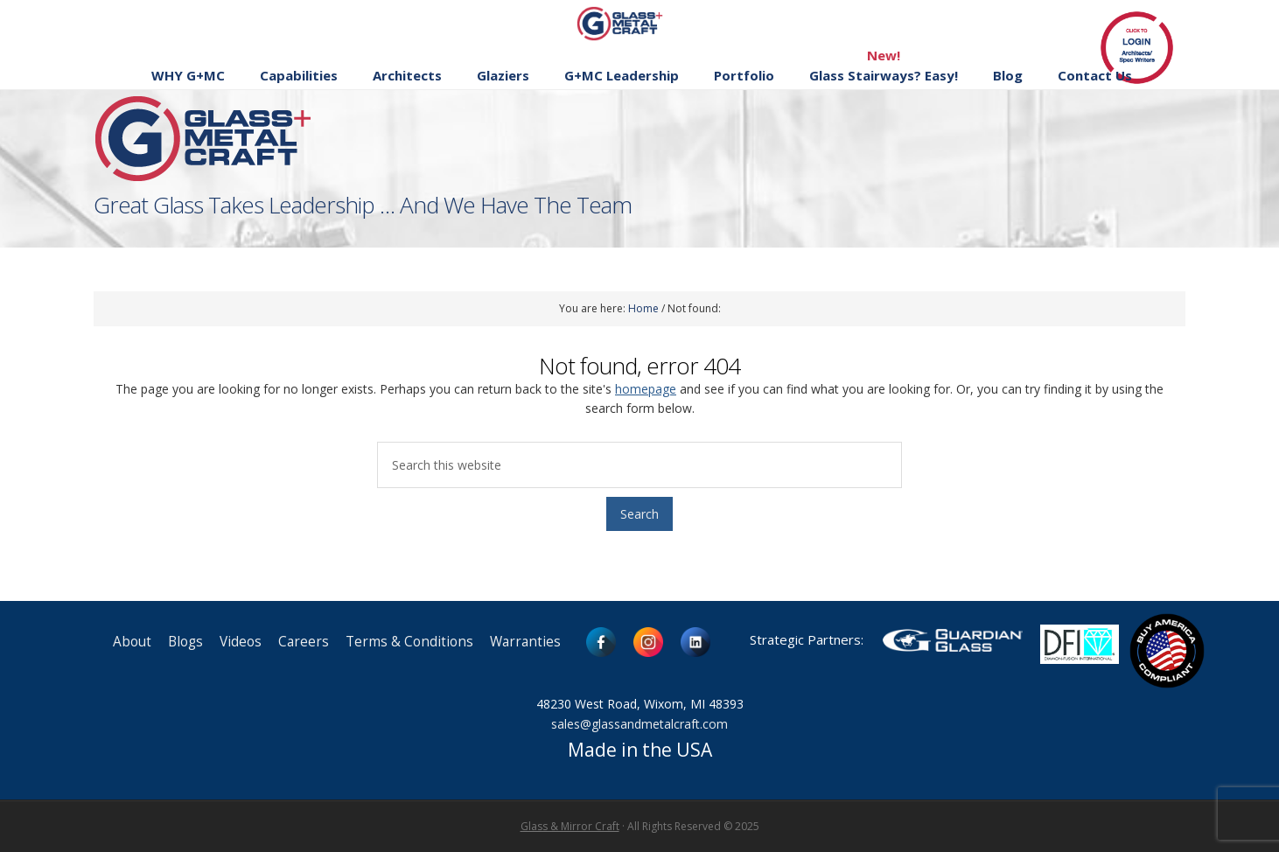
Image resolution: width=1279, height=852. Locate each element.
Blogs (185, 641)
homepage (645, 389)
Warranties (525, 641)
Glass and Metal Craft (637, 23)
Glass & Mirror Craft (570, 826)
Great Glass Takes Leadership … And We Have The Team (363, 204)
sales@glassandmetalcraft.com (639, 724)
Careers (303, 641)
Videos (241, 641)
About (132, 641)
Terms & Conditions (409, 641)
